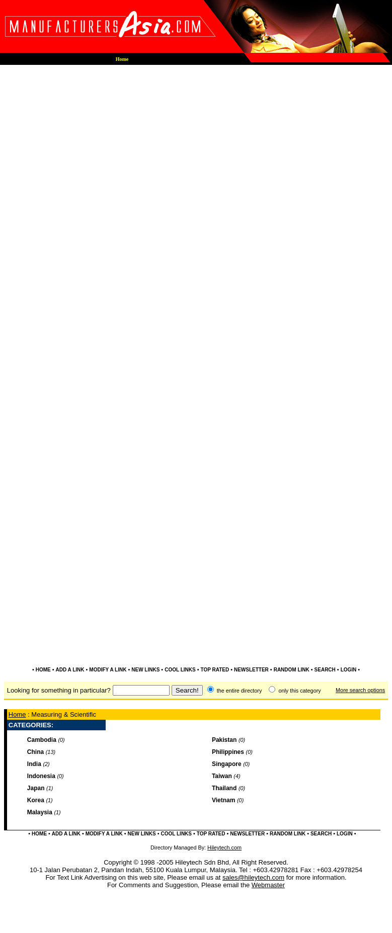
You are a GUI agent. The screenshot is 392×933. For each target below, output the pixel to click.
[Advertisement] (196, 168)
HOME (43, 669)
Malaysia (39, 812)
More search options (360, 690)
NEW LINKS (145, 669)
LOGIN (349, 669)
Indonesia (41, 776)
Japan (36, 788)
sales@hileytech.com (253, 877)
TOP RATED (214, 669)
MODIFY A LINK (107, 669)
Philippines (228, 751)
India (34, 764)
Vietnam (223, 800)
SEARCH (325, 669)
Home (17, 714)
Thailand (224, 788)
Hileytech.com (224, 847)
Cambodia (41, 739)
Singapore (227, 764)
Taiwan (222, 776)
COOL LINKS (180, 669)
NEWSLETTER (251, 669)
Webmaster (268, 885)
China (35, 751)
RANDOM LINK (291, 669)
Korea (35, 800)
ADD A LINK (70, 669)
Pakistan (224, 739)
